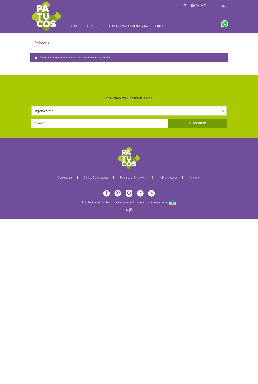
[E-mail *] (99, 123)
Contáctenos (65, 177)
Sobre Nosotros (168, 177)
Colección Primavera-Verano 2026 (126, 26)
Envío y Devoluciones (96, 177)
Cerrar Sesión (223, 5)
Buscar (185, 5)
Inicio (74, 26)
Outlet (159, 26)
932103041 (199, 5)
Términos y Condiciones (134, 177)
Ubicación (195, 177)
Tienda (90, 26)
